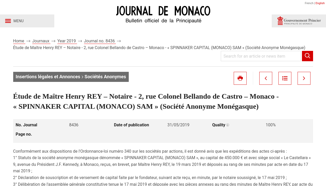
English (320, 3)
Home (19, 40)
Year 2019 (67, 40)
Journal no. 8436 (100, 40)
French (309, 3)
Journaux (41, 40)
